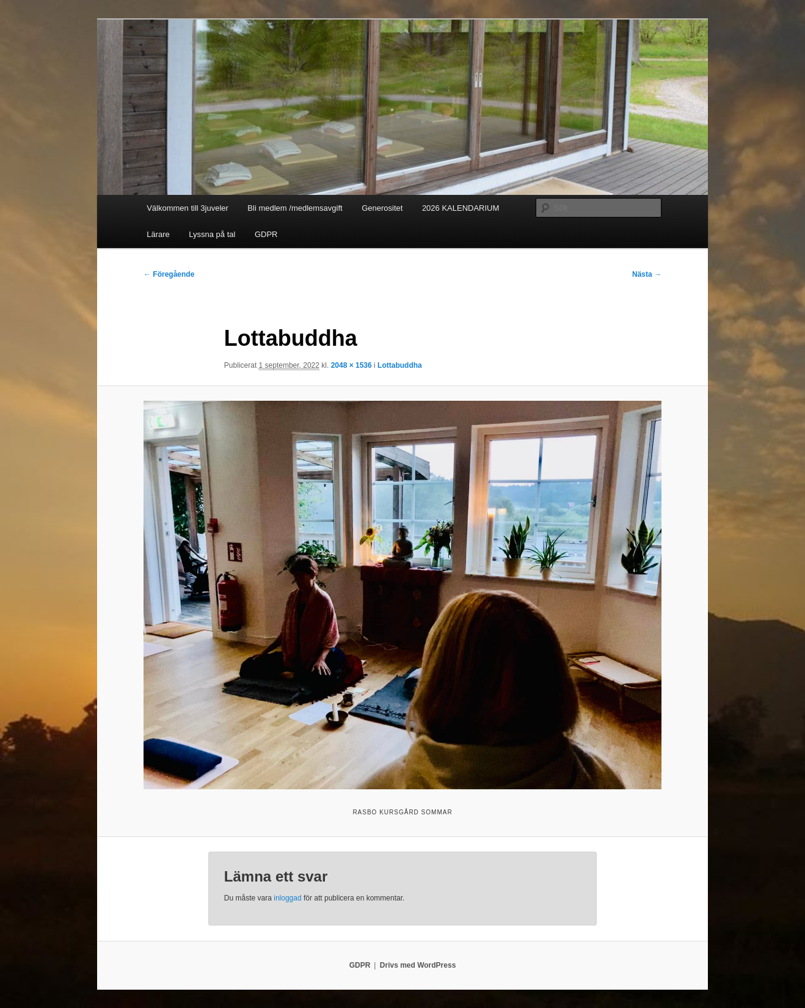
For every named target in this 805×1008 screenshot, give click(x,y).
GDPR (266, 234)
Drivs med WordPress (418, 965)
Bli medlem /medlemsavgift (294, 208)
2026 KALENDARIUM (460, 208)
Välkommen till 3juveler (187, 208)
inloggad (287, 898)
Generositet (382, 208)
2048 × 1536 (351, 365)
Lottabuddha (399, 365)
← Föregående (169, 274)
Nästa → (646, 274)
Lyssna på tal (212, 234)
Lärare (158, 234)
